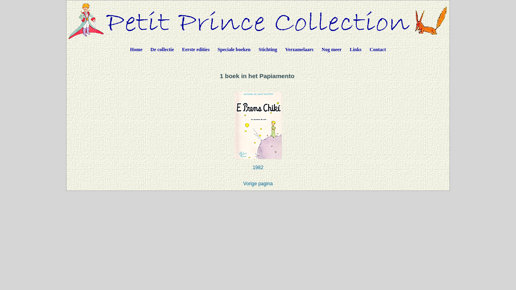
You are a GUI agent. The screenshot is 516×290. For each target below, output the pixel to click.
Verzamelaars (299, 49)
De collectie (162, 49)
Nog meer (332, 49)
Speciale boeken (234, 49)
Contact (378, 49)
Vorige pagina (258, 183)
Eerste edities (196, 49)
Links (355, 49)
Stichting (268, 49)
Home (136, 49)
